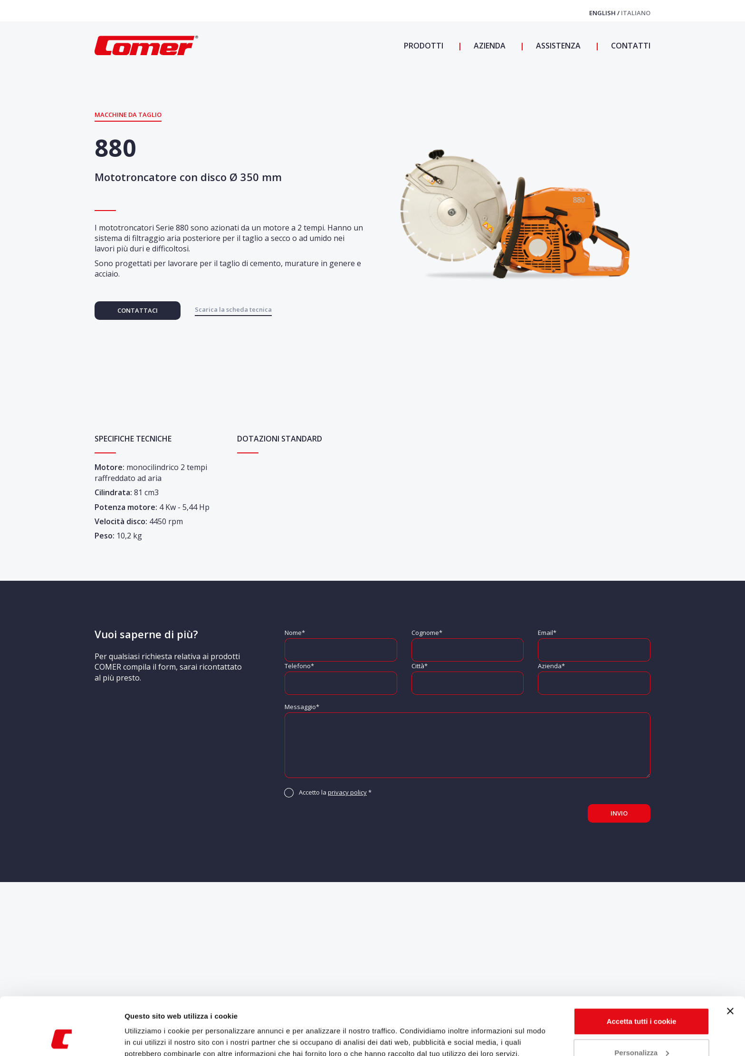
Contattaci (137, 310)
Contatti (629, 45)
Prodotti (423, 45)
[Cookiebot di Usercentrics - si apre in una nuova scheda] (61, 1037)
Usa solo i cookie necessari (641, 1030)
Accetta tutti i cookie (642, 967)
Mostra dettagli (150, 1037)
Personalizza (641, 998)
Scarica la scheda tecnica (233, 309)
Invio (619, 813)
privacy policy (347, 792)
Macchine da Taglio (128, 114)
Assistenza (557, 45)
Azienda (489, 45)
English (603, 13)
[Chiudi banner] (730, 957)
